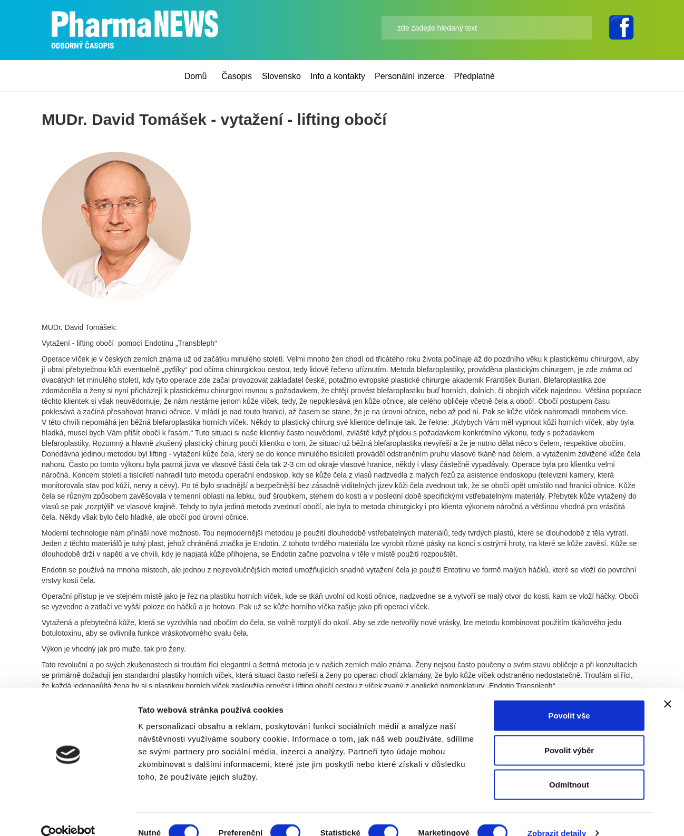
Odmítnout (569, 766)
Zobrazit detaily (557, 815)
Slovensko (281, 76)
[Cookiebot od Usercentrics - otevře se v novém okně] (68, 815)
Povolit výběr (569, 732)
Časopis (236, 76)
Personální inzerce (410, 76)
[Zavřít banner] (667, 686)
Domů (195, 76)
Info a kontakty (337, 76)
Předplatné (474, 76)
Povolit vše (569, 697)
